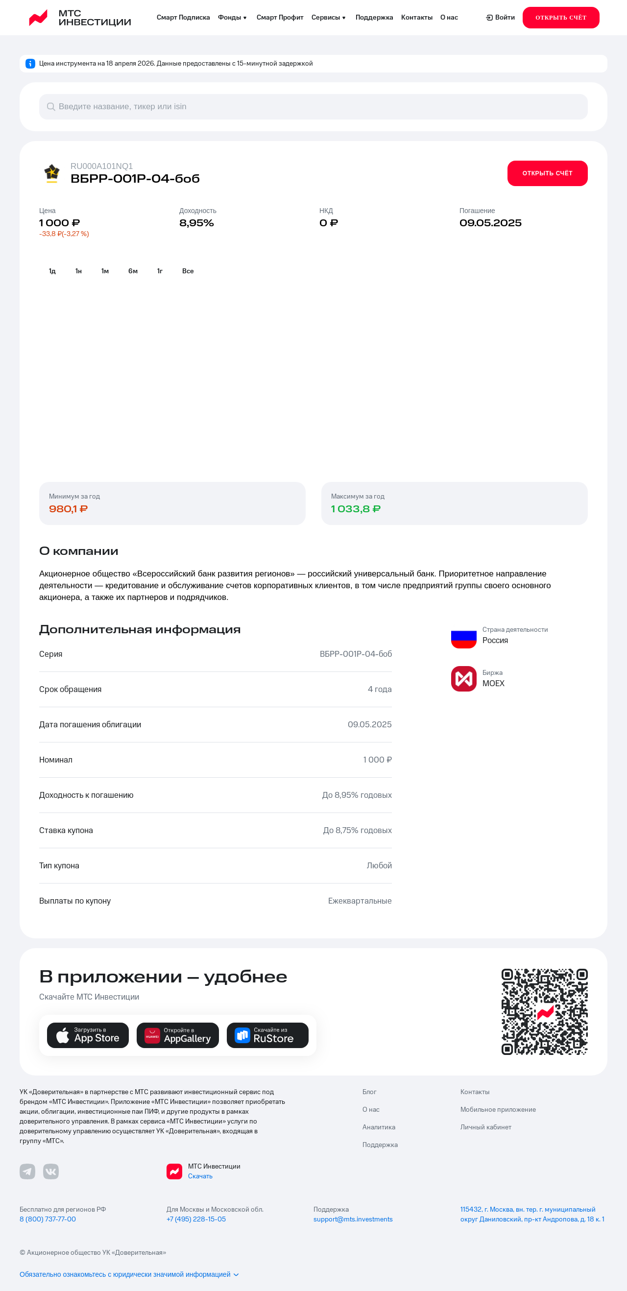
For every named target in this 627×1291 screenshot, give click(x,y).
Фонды (233, 18)
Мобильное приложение (498, 1110)
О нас (449, 18)
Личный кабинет (485, 1127)
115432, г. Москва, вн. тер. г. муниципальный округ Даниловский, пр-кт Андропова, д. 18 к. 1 (532, 1214)
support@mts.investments (353, 1219)
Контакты (417, 18)
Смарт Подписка (183, 18)
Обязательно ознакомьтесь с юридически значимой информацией (130, 1274)
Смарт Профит (280, 18)
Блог (369, 1092)
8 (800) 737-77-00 (48, 1219)
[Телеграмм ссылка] (27, 1171)
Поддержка (374, 18)
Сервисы (330, 18)
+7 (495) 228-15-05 (196, 1219)
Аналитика (378, 1127)
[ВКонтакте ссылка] (51, 1171)
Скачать (200, 1176)
